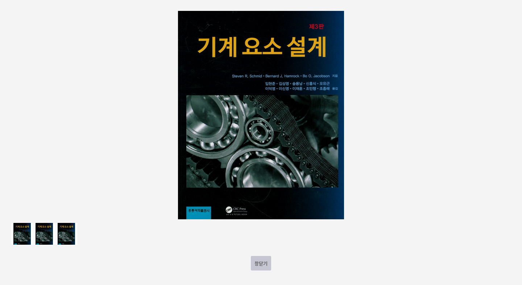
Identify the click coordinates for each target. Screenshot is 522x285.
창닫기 (261, 263)
